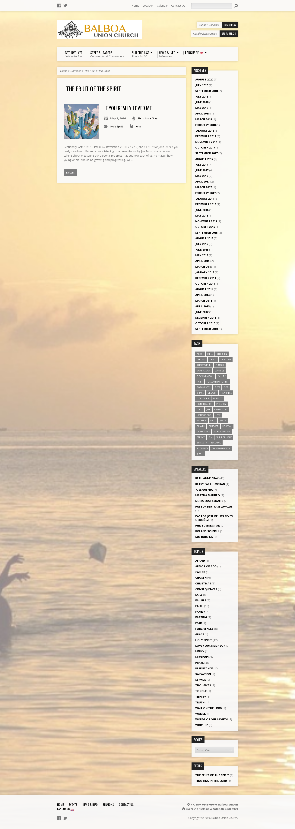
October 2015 (205, 227)
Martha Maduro (207, 495)
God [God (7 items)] (226, 387)
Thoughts (203, 685)
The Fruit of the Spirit (97, 70)
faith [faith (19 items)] (199, 381)
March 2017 (203, 187)
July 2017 (201, 164)
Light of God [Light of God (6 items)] (204, 415)
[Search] (211, 6)
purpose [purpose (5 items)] (213, 426)
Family (200, 611)
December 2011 (205, 317)
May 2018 (201, 108)
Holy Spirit (116, 126)
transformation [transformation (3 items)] (221, 448)
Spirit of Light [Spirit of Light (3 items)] (224, 437)
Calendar (162, 5)
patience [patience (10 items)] (201, 420)
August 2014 (204, 289)
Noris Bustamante (209, 501)
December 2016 (205, 204)
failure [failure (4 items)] (221, 376)
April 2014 (202, 295)
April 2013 (202, 306)
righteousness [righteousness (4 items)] (222, 431)
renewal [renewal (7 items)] (227, 426)
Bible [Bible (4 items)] (210, 353)
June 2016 (201, 210)
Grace (199, 634)
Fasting (201, 617)
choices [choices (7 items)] (201, 359)
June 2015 (201, 249)
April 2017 (202, 181)
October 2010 (205, 323)
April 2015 (202, 261)
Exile (198, 594)
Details (70, 172)
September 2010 (206, 329)
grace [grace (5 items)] (200, 392)
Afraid (200, 560)
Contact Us (178, 5)
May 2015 (201, 255)
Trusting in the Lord (211, 781)
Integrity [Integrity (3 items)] (221, 403)
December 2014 (205, 278)
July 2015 (201, 244)
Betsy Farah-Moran (210, 484)
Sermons (76, 70)
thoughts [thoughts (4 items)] (202, 448)
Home (135, 5)
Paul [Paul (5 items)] (213, 420)
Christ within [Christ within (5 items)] (204, 365)
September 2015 (206, 232)
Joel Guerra (204, 489)
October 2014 (205, 283)
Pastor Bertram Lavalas (214, 506)
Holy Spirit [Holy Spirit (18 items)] (203, 398)
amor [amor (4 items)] (200, 353)
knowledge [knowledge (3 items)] (220, 409)
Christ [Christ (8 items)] (213, 359)
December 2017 (205, 136)
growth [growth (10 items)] (212, 392)
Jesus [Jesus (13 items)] (199, 409)
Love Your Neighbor (210, 645)
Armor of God (206, 566)
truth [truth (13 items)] (200, 453)
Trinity (200, 697)
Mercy (199, 651)
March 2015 (203, 266)
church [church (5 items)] (219, 365)
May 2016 (201, 215)
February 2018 (205, 125)
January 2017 (204, 198)
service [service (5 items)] (201, 437)
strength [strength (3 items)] (202, 442)
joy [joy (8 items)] (208, 409)
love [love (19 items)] (217, 415)
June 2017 (201, 170)
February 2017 (205, 193)
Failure (200, 600)
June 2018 (201, 102)
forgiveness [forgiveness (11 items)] (203, 387)
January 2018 (204, 130)
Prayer (200, 663)
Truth (200, 702)
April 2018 (202, 113)
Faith (199, 606)
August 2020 (204, 79)
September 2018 (206, 91)
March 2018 (203, 119)
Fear (198, 623)
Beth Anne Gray (147, 118)
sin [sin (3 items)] (210, 437)
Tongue (201, 691)
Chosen (201, 577)
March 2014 (203, 300)
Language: (65, 808)
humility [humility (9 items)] (218, 398)
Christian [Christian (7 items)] (226, 359)
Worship (201, 725)
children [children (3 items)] (222, 353)
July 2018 (201, 96)
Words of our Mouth (211, 719)
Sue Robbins (204, 537)
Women (200, 713)
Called (200, 572)
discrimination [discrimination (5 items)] (205, 376)
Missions (202, 657)
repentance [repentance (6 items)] (203, 431)
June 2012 (201, 312)
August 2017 (204, 159)
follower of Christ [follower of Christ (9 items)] (217, 381)
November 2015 (206, 221)
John (138, 126)
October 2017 (205, 147)
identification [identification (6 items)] (204, 403)
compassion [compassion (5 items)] (204, 370)
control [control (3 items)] (219, 370)
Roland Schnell (207, 531)
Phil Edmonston (207, 525)
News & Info (90, 804)
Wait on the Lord (208, 708)
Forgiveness (204, 628)
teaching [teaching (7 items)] (216, 442)
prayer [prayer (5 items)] (201, 426)
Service (200, 679)
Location (148, 5)
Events (73, 804)
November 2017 (206, 142)
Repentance (204, 668)
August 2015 (204, 238)
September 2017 (206, 153)
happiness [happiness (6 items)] (226, 392)
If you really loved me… (129, 108)
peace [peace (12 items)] (223, 420)
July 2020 (201, 85)
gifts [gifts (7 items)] (217, 387)
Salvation (203, 674)
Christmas (203, 583)
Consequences (206, 589)
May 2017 (201, 176)
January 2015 (204, 272)
